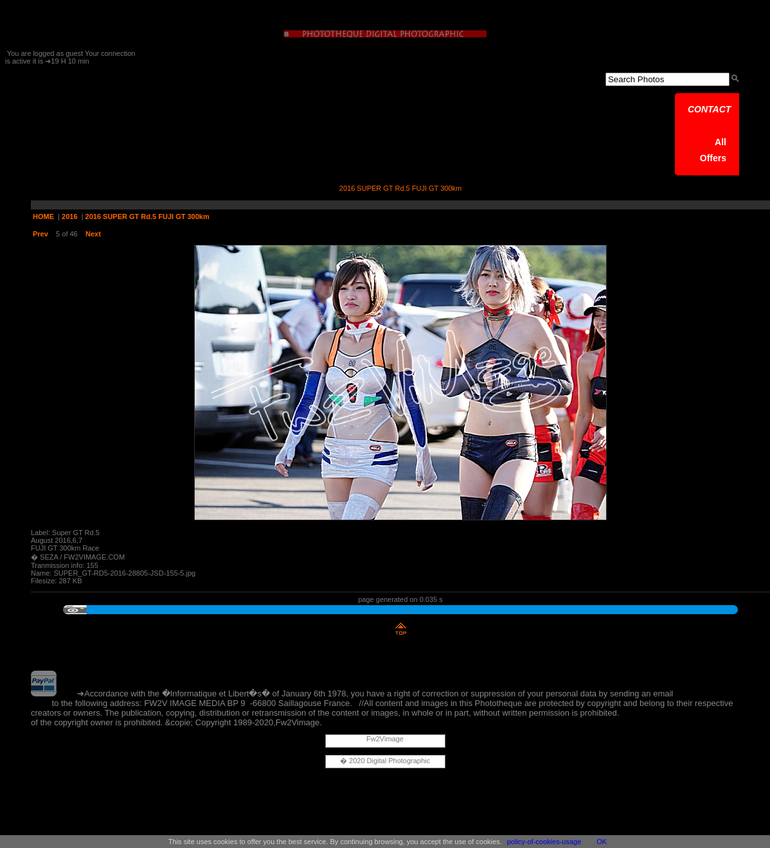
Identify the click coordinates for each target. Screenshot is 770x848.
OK (601, 841)
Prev (40, 234)
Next (93, 234)
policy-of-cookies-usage (544, 841)
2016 (69, 216)
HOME (43, 216)
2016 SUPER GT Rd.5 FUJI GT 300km (147, 216)
